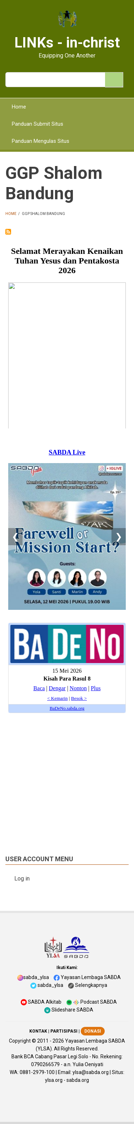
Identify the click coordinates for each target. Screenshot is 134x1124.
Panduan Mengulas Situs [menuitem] (40, 141)
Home (10, 214)
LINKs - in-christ (67, 42)
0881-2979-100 (37, 1072)
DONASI (92, 1031)
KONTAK (38, 1031)
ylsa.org (54, 1080)
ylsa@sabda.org (91, 1072)
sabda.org (77, 1080)
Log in (22, 878)
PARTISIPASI (64, 1031)
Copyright (20, 1041)
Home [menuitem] (19, 107)
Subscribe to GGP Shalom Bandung (8, 232)
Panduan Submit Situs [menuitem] (37, 124)
